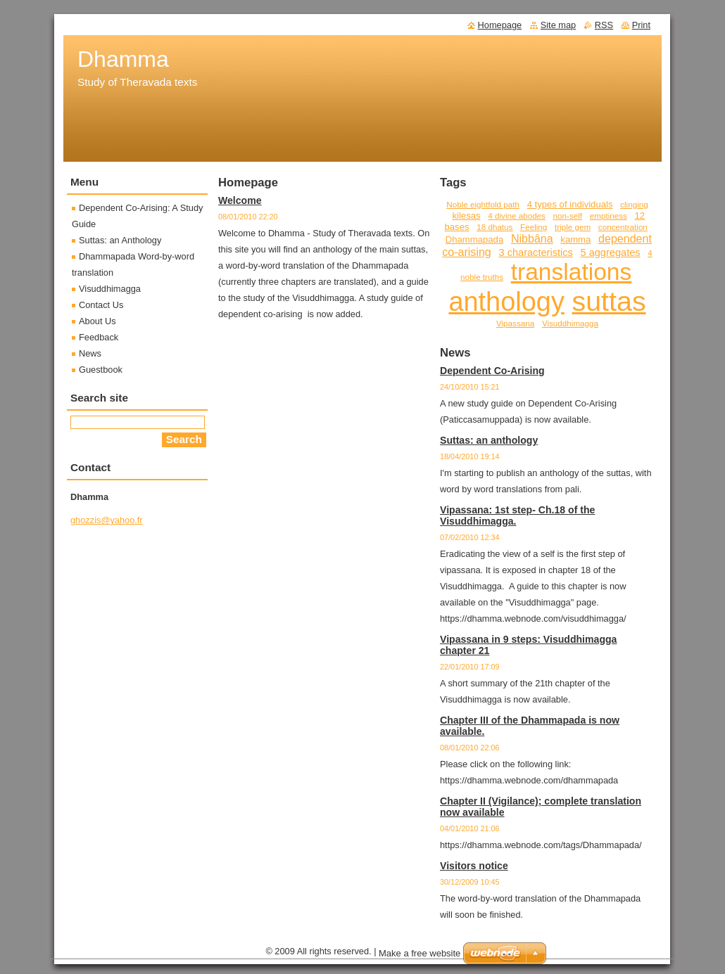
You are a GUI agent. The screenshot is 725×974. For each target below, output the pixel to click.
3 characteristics (535, 252)
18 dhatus (494, 226)
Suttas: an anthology (489, 440)
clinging (634, 204)
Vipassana (515, 323)
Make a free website (419, 953)
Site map (558, 25)
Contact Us (101, 305)
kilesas (466, 215)
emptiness (608, 215)
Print (641, 25)
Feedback (98, 337)
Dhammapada (474, 239)
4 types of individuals (570, 204)
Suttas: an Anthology (120, 240)
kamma (575, 239)
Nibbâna (532, 238)
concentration (623, 226)
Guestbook (100, 369)
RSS (604, 25)
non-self (567, 215)
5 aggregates (610, 252)
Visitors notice (474, 865)
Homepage (500, 25)
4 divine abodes (517, 215)
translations (571, 272)
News (90, 353)
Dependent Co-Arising (492, 370)
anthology (506, 301)
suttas (609, 301)
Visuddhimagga (570, 323)
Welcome (240, 200)
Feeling (533, 226)
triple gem (573, 226)
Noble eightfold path (482, 204)
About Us (97, 321)
